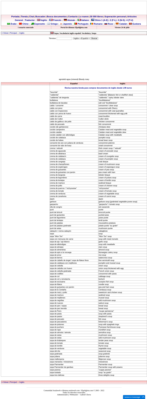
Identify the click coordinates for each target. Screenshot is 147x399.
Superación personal (115, 16)
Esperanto (39, 24)
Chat (31, 16)
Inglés (44, 20)
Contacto (72, 16)
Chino (25, 24)
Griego (54, 24)
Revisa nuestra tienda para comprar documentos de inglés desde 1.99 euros (98, 88)
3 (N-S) (121, 20)
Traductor (30, 20)
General (19, 20)
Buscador (40, 16)
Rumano (97, 24)
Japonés (67, 24)
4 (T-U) (129, 20)
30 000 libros (96, 16)
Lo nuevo (84, 16)
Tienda (24, 16)
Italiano (83, 20)
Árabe (13, 24)
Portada (15, 16)
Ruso (110, 24)
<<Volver (5, 33)
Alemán (71, 20)
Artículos (132, 16)
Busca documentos (57, 16)
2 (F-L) (112, 20)
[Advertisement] (73, 58)
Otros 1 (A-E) (99, 20)
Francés (55, 20)
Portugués (82, 24)
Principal (13, 33)
